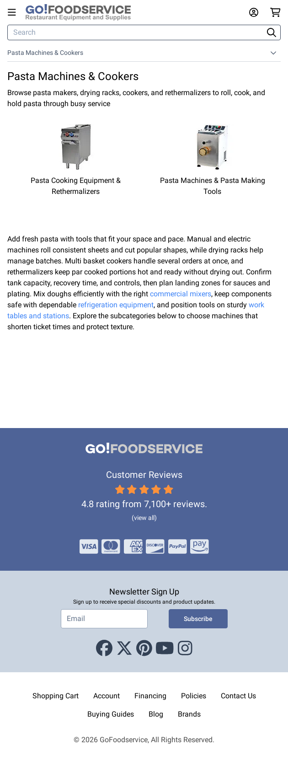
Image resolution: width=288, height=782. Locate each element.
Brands (189, 714)
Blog (156, 714)
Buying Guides (110, 714)
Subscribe (198, 618)
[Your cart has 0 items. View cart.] (275, 12)
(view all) (144, 517)
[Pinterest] (144, 648)
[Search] (136, 32)
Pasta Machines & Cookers (45, 52)
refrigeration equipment (116, 304)
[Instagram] (185, 648)
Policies (193, 695)
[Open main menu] (14, 12)
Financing (150, 695)
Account (106, 695)
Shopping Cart (55, 695)
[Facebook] (104, 648)
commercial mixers (180, 293)
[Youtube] (164, 648)
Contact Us (238, 695)
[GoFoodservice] (82, 12)
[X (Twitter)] (124, 648)
